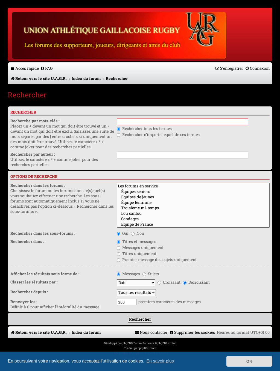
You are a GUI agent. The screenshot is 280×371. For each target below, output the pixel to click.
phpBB (126, 343)
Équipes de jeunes (193, 197)
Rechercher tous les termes (144, 128)
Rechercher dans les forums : (37, 185)
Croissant (169, 282)
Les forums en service (193, 186)
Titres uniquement (136, 253)
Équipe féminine (193, 202)
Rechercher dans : (27, 241)
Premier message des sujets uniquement (157, 259)
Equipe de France (193, 224)
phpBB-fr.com (147, 348)
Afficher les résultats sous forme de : (44, 273)
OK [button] (249, 361)
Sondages (193, 219)
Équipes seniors (193, 191)
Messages (128, 273)
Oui (123, 233)
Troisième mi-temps (193, 208)
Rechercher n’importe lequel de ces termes (158, 134)
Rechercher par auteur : (32, 154)
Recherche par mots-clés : (34, 120)
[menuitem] (46, 68)
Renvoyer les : (23, 301)
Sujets (150, 273)
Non (137, 233)
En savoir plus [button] (160, 361)
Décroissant (196, 282)
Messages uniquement (140, 247)
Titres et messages (136, 241)
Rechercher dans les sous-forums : (42, 233)
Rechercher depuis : (29, 291)
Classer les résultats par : (33, 282)
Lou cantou (193, 213)
